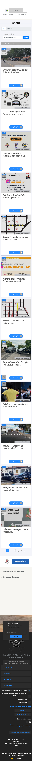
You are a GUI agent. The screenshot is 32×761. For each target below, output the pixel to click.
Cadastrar (16, 636)
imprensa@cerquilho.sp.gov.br (18, 707)
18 (21, 551)
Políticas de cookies (25, 727)
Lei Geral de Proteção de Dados (20, 732)
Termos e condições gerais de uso (20, 725)
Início (4, 28)
